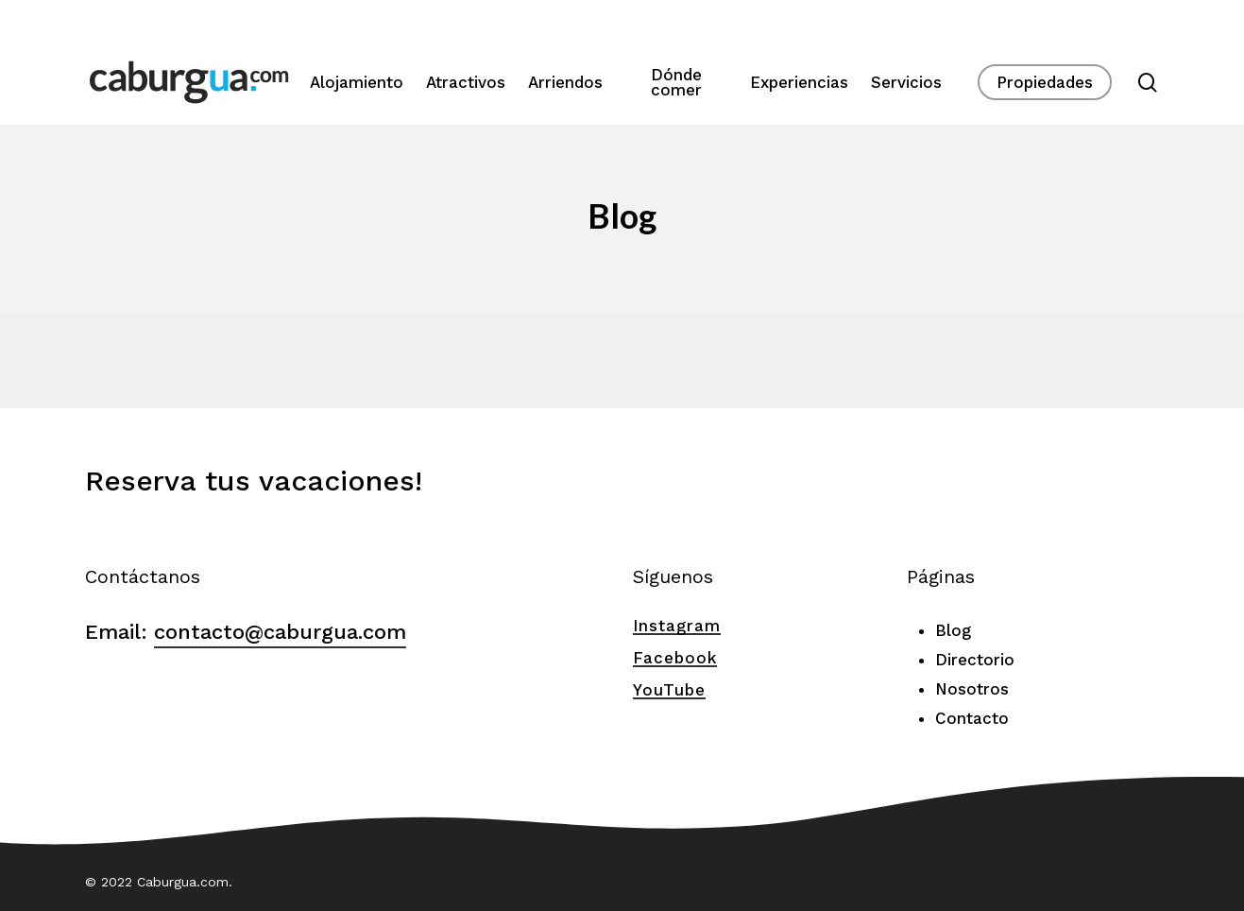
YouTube (669, 689)
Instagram (677, 625)
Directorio (974, 659)
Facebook (675, 657)
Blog (953, 630)
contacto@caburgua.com (280, 632)
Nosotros (972, 688)
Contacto (972, 718)
